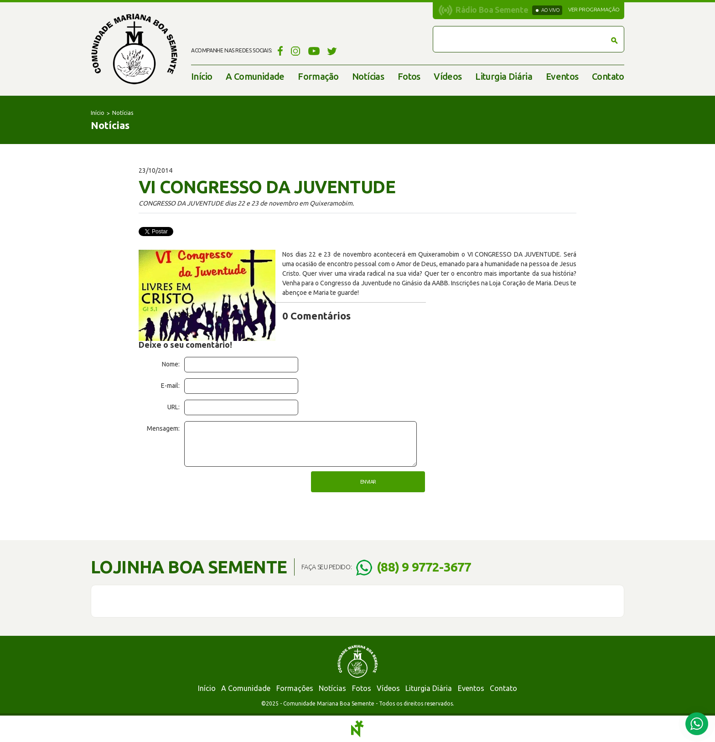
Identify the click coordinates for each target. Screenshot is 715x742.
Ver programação (594, 9)
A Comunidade (255, 76)
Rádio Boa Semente (492, 9)
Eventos (562, 76)
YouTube (314, 50)
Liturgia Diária (503, 76)
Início (201, 76)
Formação (318, 76)
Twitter (332, 50)
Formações (294, 688)
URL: (173, 407)
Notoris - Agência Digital (357, 728)
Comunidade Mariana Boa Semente (134, 49)
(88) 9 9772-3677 (424, 567)
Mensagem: (163, 428)
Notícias (368, 76)
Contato (608, 76)
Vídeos (447, 76)
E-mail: (170, 385)
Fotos (409, 76)
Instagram (295, 50)
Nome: (171, 364)
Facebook (279, 50)
